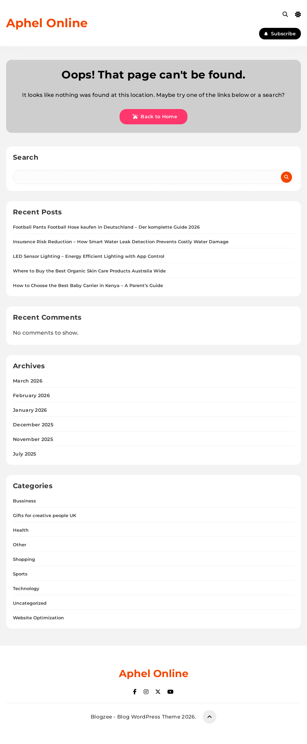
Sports (20, 574)
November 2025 (33, 439)
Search (25, 157)
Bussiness (24, 500)
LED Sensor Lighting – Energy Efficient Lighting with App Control (88, 256)
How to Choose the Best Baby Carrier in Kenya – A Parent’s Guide (88, 285)
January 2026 (30, 410)
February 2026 (31, 395)
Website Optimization (38, 617)
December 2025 (33, 425)
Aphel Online (47, 23)
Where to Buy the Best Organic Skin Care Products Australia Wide (89, 270)
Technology (26, 588)
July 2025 (24, 454)
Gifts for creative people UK (44, 515)
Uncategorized (30, 603)
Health (21, 530)
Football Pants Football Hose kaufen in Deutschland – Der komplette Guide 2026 (106, 227)
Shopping (24, 559)
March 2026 (27, 381)
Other (19, 544)
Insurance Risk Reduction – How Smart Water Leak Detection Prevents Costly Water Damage (121, 241)
